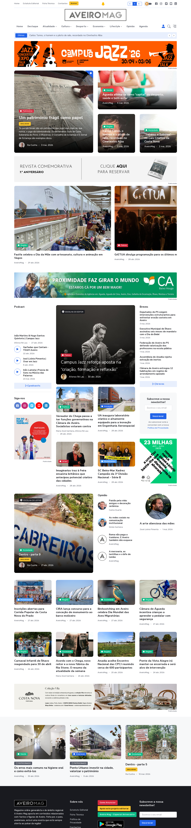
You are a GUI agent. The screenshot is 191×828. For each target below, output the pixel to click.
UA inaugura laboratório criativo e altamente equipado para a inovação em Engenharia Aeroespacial (116, 388)
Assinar (74, 3)
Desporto (81, 26)
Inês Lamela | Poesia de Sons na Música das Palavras (35, 340)
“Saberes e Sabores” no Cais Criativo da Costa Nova (157, 139)
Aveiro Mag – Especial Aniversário (117, 781)
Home (16, 3)
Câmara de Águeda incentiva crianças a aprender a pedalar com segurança (154, 581)
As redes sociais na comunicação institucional (119, 488)
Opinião (131, 26)
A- (130, 4)
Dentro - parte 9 (29, 522)
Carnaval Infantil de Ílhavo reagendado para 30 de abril (32, 630)
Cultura (65, 26)
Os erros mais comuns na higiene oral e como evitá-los (38, 737)
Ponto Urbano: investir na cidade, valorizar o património (90, 737)
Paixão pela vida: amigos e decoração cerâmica (120, 471)
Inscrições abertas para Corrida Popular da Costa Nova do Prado (30, 579)
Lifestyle (115, 26)
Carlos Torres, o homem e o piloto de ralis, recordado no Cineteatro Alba (65, 35)
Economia (98, 26)
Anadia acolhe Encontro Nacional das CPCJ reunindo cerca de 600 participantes (116, 631)
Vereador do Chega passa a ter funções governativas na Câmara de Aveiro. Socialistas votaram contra (74, 389)
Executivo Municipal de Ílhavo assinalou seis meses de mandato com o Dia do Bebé (158, 299)
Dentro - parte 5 (136, 732)
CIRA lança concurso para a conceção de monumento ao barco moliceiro (74, 579)
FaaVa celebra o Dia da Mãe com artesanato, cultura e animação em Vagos (32, 218)
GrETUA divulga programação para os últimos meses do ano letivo (75, 218)
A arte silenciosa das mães (157, 491)
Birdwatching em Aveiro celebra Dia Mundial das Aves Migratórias (113, 579)
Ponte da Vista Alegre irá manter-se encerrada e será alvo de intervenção (157, 631)
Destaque (33, 26)
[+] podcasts (32, 353)
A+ (139, 4)
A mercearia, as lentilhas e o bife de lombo (120, 522)
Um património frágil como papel (53, 114)
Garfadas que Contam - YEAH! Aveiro (35, 316)
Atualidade (49, 26)
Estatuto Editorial (31, 3)
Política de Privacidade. (158, 395)
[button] (169, 26)
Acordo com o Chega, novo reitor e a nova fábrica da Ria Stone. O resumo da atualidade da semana (73, 633)
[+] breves (158, 351)
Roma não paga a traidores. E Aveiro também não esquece (120, 505)
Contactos (63, 3)
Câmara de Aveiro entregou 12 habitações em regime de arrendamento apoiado (156, 338)
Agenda (143, 26)
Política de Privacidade (75, 788)
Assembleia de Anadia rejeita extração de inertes (156, 326)
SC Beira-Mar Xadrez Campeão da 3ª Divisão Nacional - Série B (113, 441)
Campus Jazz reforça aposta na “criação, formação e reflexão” (88, 329)
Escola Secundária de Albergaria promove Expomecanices (111, 218)
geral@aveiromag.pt (24, 798)
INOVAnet (20, 821)
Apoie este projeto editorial (114, 775)
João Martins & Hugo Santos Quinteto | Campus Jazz (29, 304)
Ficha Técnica (48, 3)
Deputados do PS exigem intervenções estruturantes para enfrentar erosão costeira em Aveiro (157, 283)
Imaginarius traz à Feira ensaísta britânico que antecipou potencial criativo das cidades (74, 443)
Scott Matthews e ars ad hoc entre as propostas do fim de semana (157, 218)
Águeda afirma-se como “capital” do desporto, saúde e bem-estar (137, 96)
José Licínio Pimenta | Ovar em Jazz (34, 328)
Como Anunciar (108, 770)
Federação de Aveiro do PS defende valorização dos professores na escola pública (156, 313)
